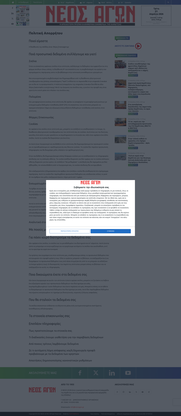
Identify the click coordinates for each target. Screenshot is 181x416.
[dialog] (90, 208)
